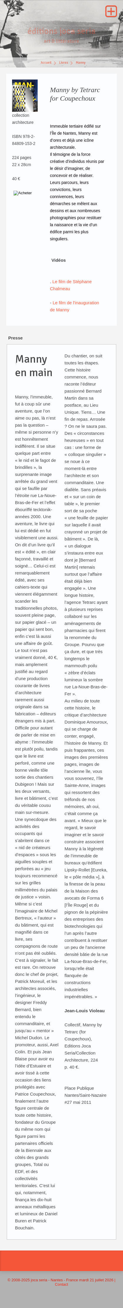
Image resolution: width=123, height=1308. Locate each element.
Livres (63, 64)
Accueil (45, 64)
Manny (81, 64)
